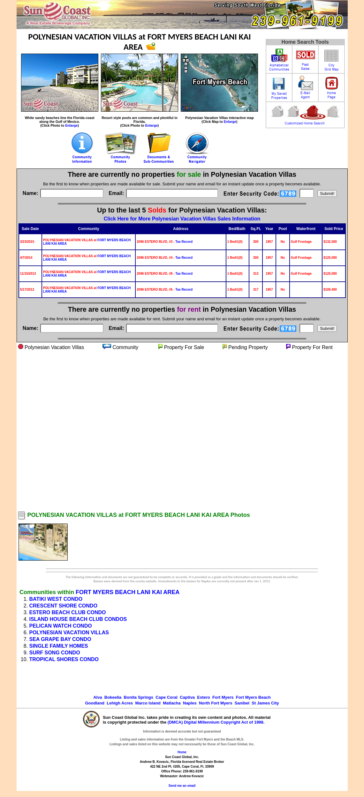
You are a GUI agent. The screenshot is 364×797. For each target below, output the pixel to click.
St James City (265, 703)
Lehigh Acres (120, 703)
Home (182, 752)
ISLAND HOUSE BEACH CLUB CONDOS (78, 619)
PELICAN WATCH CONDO (60, 626)
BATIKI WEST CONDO (56, 599)
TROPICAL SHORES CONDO (64, 659)
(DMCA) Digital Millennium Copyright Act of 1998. (216, 722)
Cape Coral (166, 697)
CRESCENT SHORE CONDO (63, 605)
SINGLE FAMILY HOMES (58, 646)
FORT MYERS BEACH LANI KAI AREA (127, 592)
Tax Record (184, 241)
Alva (97, 697)
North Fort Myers (215, 703)
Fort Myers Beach (253, 697)
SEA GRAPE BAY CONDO (60, 639)
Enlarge (71, 125)
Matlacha (172, 703)
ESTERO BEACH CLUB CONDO (67, 612)
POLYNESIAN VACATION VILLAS (69, 632)
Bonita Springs (138, 697)
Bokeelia (112, 697)
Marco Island (147, 703)
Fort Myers (222, 697)
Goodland (94, 703)
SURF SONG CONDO (54, 652)
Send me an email (182, 785)
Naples (190, 703)
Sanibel (242, 703)
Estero (203, 697)
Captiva (187, 697)
